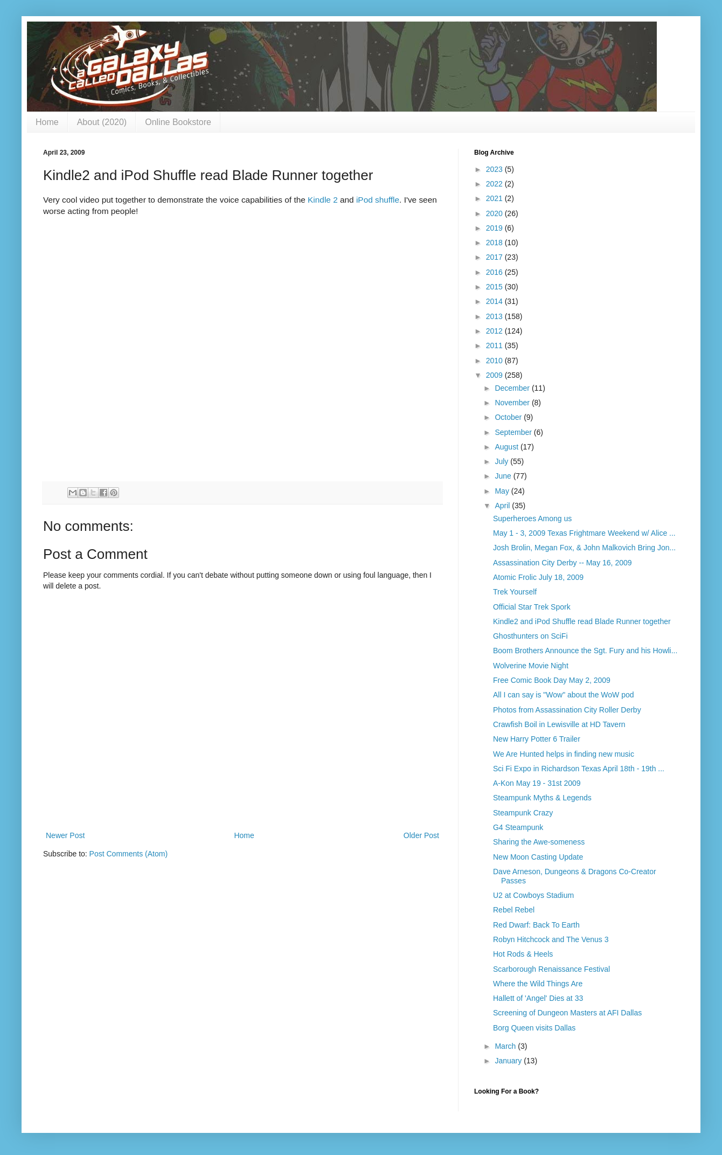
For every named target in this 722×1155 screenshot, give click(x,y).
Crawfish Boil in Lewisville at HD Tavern (559, 724)
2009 (495, 375)
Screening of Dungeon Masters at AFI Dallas (567, 1012)
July (502, 461)
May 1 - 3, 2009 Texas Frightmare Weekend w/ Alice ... (584, 533)
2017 (495, 257)
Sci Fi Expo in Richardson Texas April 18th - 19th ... (578, 768)
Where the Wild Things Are (537, 983)
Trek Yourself (515, 591)
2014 (495, 301)
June (504, 476)
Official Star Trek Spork (532, 607)
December (513, 388)
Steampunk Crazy (523, 812)
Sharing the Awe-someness (539, 842)
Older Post (421, 835)
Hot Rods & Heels (523, 954)
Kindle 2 (323, 199)
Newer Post (65, 835)
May (503, 491)
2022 (495, 183)
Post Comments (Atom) (128, 853)
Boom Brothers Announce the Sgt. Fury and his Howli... (585, 650)
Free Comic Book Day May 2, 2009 (551, 680)
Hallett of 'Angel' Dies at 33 (538, 998)
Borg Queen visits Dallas (534, 1027)
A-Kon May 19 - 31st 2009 (537, 783)
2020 (495, 213)
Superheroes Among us (532, 518)
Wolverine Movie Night (530, 665)
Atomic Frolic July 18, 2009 (538, 577)
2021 (495, 198)
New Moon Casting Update (538, 857)
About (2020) (102, 122)
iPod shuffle (377, 199)
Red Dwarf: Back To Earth (536, 925)
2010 (495, 360)
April (503, 505)
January (509, 1060)
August (507, 446)
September (514, 432)
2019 (495, 228)
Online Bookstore (178, 122)
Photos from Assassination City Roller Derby (567, 710)
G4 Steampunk (518, 827)
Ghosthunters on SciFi (530, 636)
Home (47, 122)
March (506, 1046)
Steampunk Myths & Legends (542, 797)
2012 (495, 331)
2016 (495, 272)
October (509, 417)
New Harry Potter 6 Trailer (536, 739)
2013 (495, 316)
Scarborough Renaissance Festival (551, 969)
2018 (495, 242)
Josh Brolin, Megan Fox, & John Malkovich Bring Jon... (584, 547)
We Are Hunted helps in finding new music (563, 754)
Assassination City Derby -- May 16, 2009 (562, 562)
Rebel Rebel (513, 909)
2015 (495, 286)
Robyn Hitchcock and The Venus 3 (551, 939)
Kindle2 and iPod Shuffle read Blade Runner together (582, 621)
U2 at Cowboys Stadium (533, 895)
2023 (495, 169)
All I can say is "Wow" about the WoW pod (563, 694)
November (513, 402)
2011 (495, 345)
